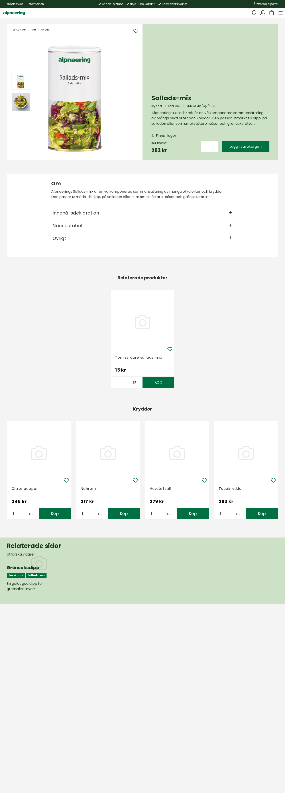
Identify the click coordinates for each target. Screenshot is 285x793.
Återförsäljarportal (266, 4)
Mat (33, 29)
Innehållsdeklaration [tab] (76, 213)
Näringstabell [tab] (68, 226)
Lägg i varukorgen (246, 146)
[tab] (21, 81)
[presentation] (21, 81)
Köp (158, 382)
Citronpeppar (25, 488)
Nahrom (88, 488)
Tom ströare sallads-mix (138, 357)
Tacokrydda (230, 488)
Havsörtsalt (161, 488)
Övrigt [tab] (59, 238)
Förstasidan (19, 29)
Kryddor (46, 29)
